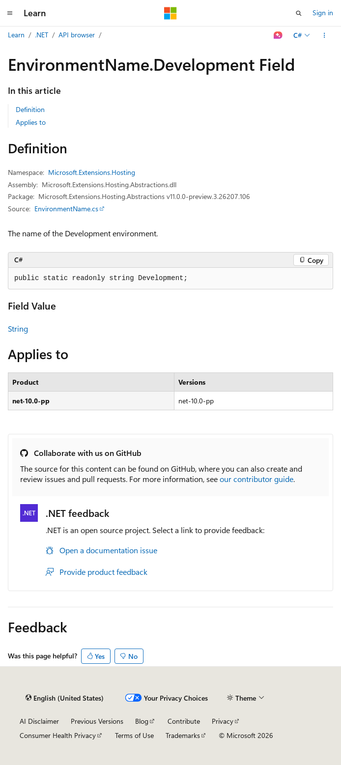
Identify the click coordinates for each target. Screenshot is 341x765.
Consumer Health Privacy (58, 735)
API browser (76, 34)
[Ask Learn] (278, 35)
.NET (41, 34)
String (18, 328)
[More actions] (324, 35)
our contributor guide (256, 479)
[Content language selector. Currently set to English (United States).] (65, 698)
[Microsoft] (170, 13)
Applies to (31, 122)
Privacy (222, 721)
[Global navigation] (10, 13)
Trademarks (183, 735)
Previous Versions (97, 721)
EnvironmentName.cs (66, 208)
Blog (141, 721)
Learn (16, 34)
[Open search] (299, 13)
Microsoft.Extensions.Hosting (91, 172)
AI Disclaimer (39, 721)
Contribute (184, 721)
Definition (30, 109)
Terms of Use (134, 735)
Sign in (323, 12)
